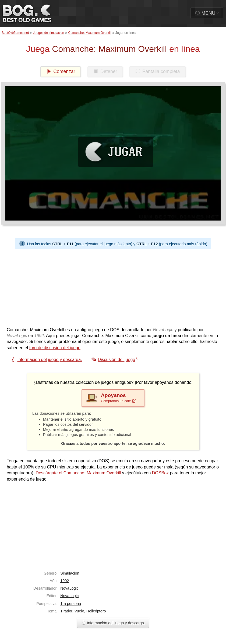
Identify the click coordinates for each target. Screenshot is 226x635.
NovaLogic (69, 588)
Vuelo (79, 611)
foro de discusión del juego (54, 347)
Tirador (66, 611)
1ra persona (70, 603)
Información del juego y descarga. (113, 623)
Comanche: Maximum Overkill (89, 33)
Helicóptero (96, 611)
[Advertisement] (111, 286)
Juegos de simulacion (48, 33)
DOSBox (160, 473)
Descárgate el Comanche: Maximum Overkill (78, 473)
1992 (64, 581)
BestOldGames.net (15, 33)
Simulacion (69, 573)
